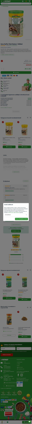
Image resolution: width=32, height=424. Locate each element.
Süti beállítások (8, 214)
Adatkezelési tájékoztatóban (14, 212)
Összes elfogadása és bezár (21, 218)
